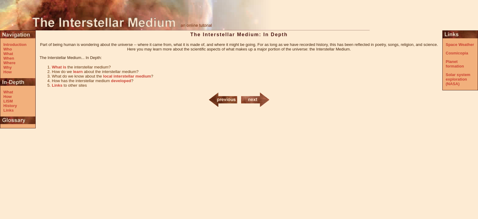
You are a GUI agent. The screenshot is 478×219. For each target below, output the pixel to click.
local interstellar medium (127, 76)
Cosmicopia (457, 53)
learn (78, 71)
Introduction (15, 44)
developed (121, 80)
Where (9, 63)
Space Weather (460, 44)
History (10, 105)
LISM (8, 101)
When (8, 58)
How (7, 72)
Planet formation (455, 63)
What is (59, 67)
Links (8, 110)
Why (7, 67)
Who (7, 49)
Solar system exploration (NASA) (458, 79)
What (8, 53)
